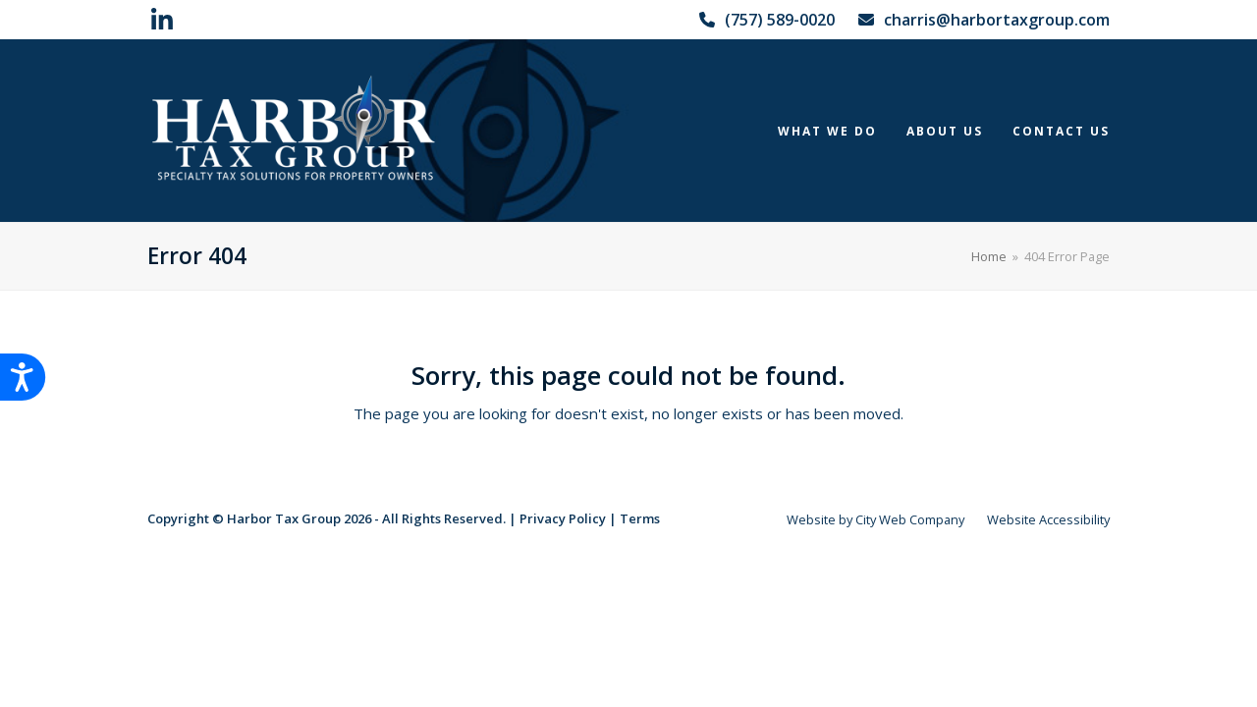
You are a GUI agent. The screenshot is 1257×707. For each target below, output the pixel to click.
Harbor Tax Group (284, 518)
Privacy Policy (562, 518)
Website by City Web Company (875, 519)
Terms (640, 518)
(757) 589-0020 (780, 19)
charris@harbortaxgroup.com (997, 19)
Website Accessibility (1048, 519)
